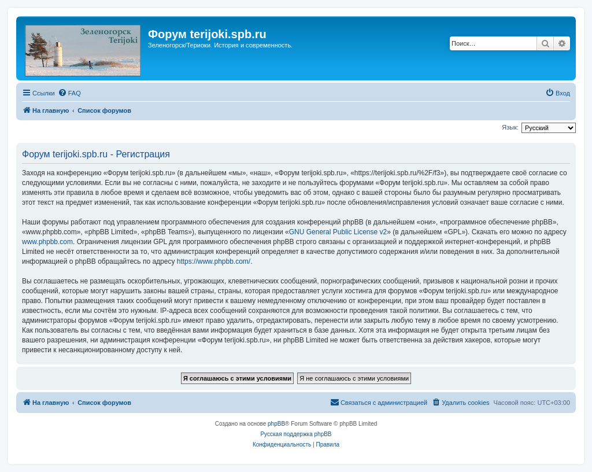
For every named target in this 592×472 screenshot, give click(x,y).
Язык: (510, 127)
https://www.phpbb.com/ (213, 261)
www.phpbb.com (47, 242)
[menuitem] (69, 93)
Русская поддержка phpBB (295, 434)
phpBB (276, 424)
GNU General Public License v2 (338, 232)
